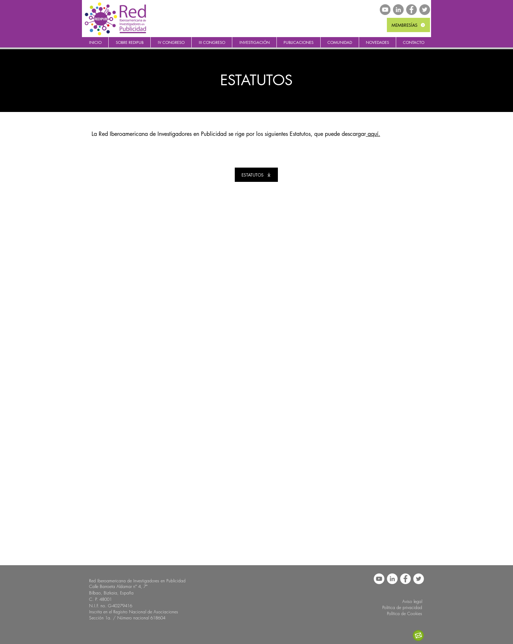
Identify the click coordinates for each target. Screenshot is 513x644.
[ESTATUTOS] (256, 175)
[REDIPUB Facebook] (411, 9)
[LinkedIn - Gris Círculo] (398, 9)
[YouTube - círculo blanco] (379, 578)
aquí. (373, 134)
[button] (129, 42)
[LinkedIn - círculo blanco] (392, 578)
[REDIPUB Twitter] (424, 9)
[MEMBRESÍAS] (408, 25)
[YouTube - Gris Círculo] (385, 9)
